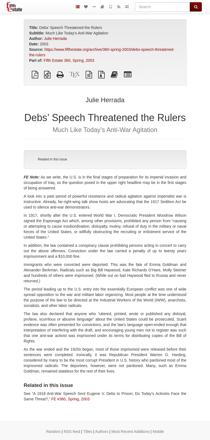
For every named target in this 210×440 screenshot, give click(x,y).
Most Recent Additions (130, 431)
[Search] (162, 6)
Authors (101, 431)
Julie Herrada (55, 38)
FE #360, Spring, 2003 (70, 399)
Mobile (158, 431)
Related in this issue (52, 159)
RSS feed (72, 431)
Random (53, 431)
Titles (87, 431)
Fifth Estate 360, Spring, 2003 (68, 60)
